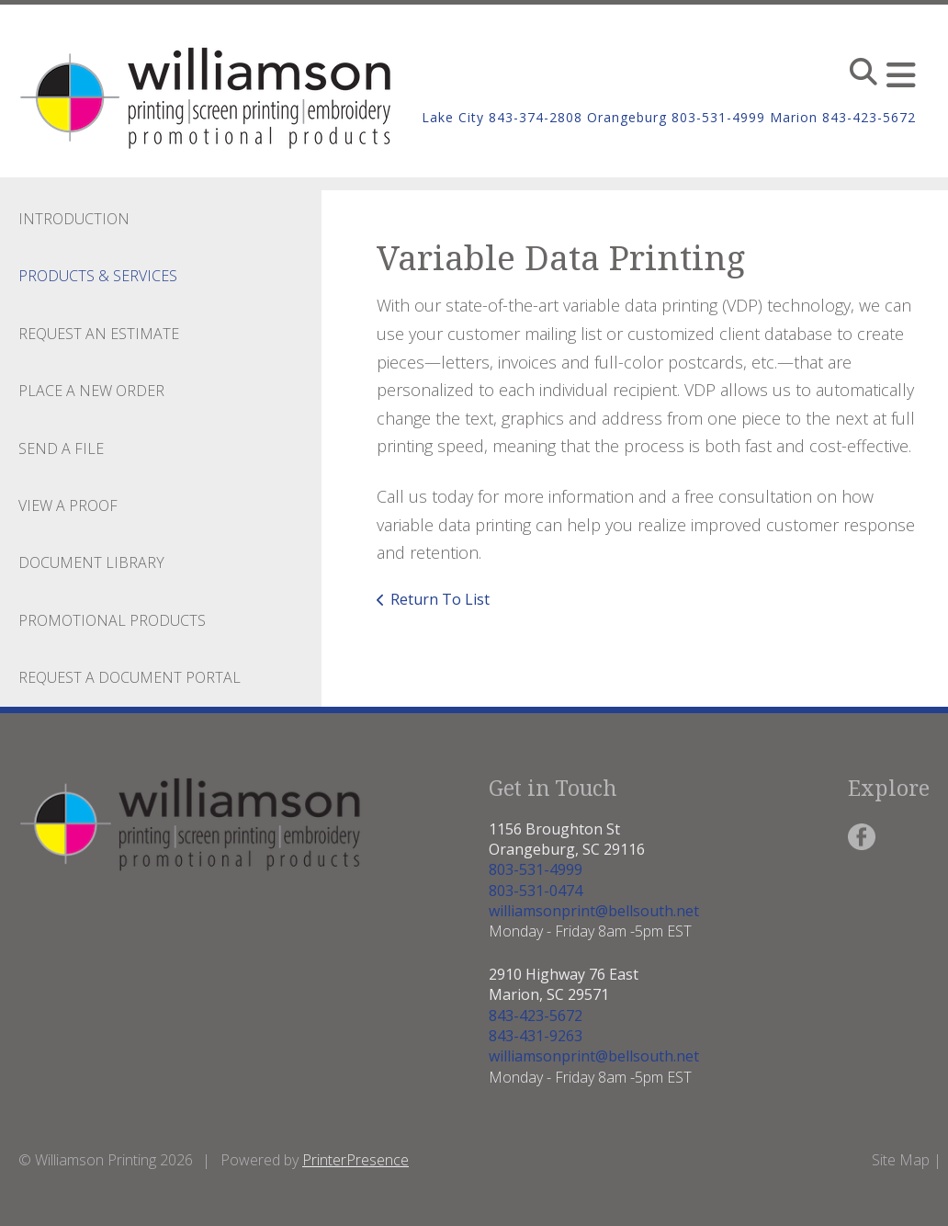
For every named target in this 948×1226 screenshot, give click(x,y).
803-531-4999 (535, 869)
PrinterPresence (355, 1160)
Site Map (901, 1160)
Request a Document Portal (129, 677)
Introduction (74, 219)
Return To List (440, 599)
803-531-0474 (535, 890)
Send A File (61, 448)
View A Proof (68, 505)
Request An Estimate (98, 334)
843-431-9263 (535, 1036)
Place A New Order (91, 390)
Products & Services (97, 276)
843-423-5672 (535, 1015)
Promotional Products (112, 620)
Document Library (91, 562)
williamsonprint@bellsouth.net (594, 911)
